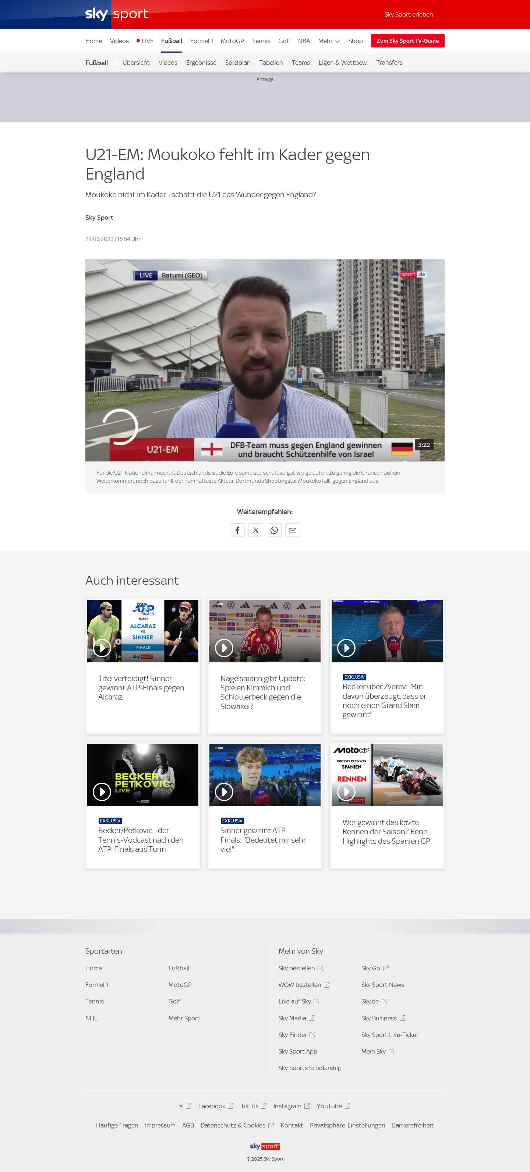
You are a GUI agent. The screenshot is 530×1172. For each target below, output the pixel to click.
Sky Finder (296, 1036)
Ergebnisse (201, 62)
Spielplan (238, 62)
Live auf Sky (298, 1003)
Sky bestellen (300, 969)
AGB (188, 1125)
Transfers (390, 62)
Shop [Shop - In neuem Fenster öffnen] (356, 41)
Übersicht (136, 62)
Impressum (160, 1125)
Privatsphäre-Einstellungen (347, 1125)
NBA (304, 41)
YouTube (332, 1107)
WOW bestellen (303, 986)
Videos (119, 41)
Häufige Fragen (117, 1125)
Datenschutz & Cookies (236, 1127)
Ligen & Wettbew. (343, 62)
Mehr (329, 41)
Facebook (215, 1107)
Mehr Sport (184, 1018)
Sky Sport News (382, 984)
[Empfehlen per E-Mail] (292, 530)
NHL (91, 1018)
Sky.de (373, 1003)
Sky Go (373, 969)
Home (93, 41)
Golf (284, 41)
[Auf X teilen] (255, 530)
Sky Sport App (298, 1051)
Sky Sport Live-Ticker (389, 1034)
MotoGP (232, 41)
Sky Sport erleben (409, 14)
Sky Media (295, 1019)
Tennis (261, 41)
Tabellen (271, 62)
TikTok (253, 1107)
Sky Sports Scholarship (310, 1068)
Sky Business (382, 1019)
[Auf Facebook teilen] (237, 530)
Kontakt (292, 1125)
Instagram (290, 1107)
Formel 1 (201, 41)
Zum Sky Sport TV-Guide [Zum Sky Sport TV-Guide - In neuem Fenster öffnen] (408, 41)
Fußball (171, 41)
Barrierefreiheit (413, 1125)
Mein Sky (376, 1053)
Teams (301, 62)
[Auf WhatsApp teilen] (274, 530)
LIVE (147, 41)
